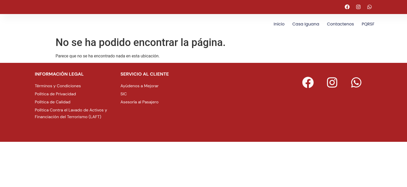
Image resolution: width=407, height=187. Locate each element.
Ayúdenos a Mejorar (139, 86)
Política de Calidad (52, 102)
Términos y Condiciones (58, 86)
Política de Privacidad (55, 94)
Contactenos (340, 24)
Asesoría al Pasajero (139, 102)
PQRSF (368, 24)
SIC (123, 94)
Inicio (279, 24)
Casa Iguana (305, 24)
